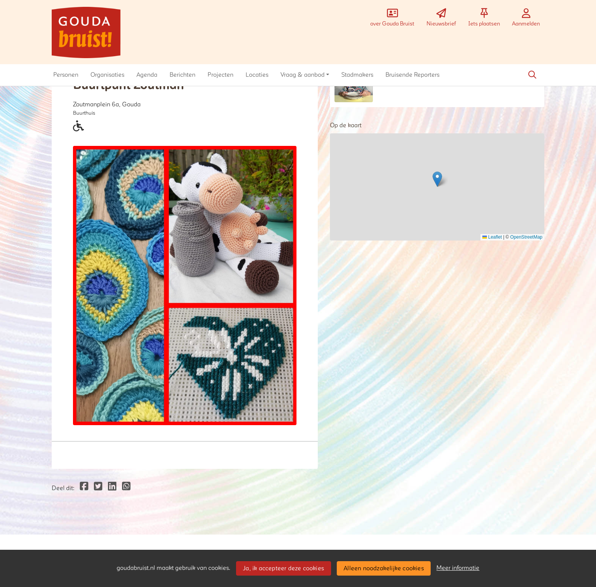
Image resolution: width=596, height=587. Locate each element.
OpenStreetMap (526, 237)
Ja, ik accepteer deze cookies (283, 568)
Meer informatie (457, 568)
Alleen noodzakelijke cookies (384, 568)
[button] (65, 74)
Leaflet (492, 237)
